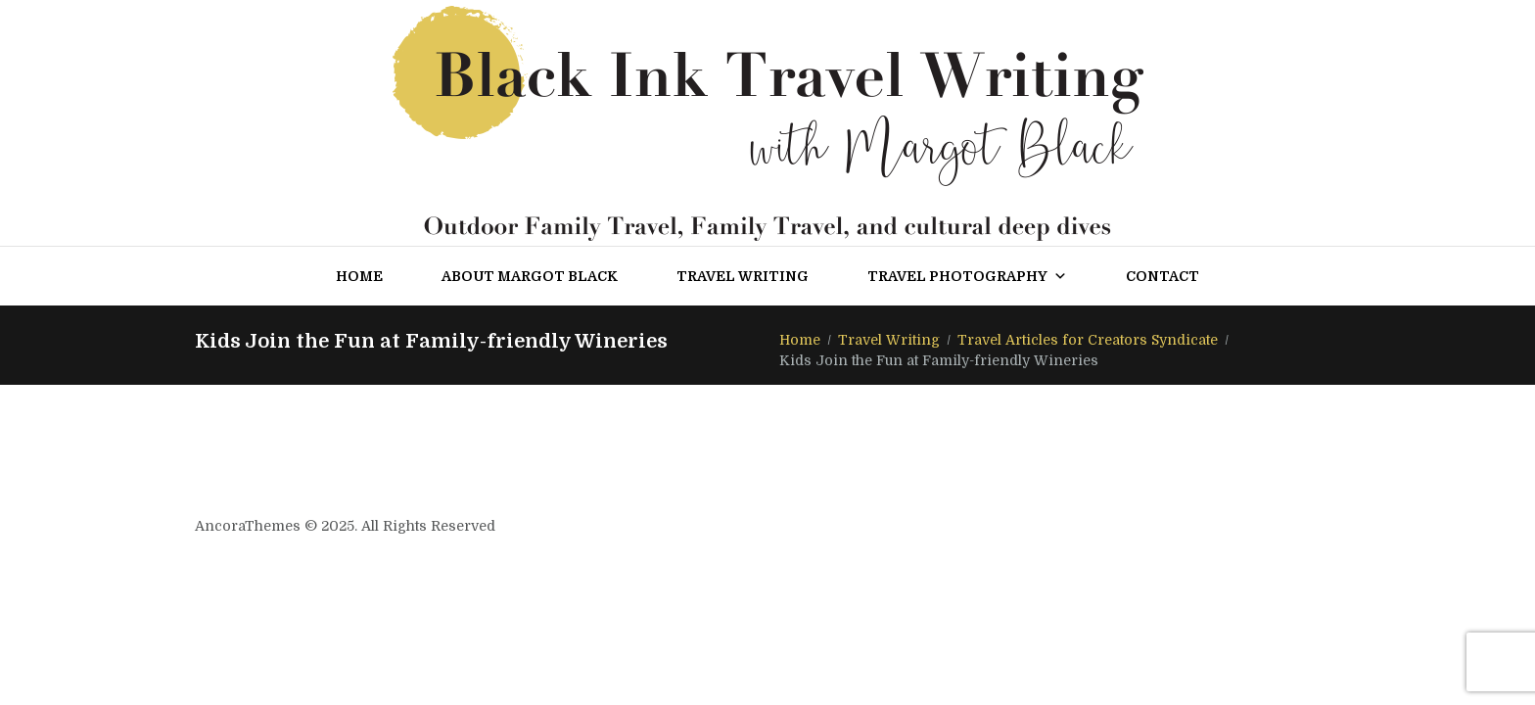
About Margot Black (530, 276)
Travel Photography (967, 276)
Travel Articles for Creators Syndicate (1087, 340)
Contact (1162, 276)
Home (359, 276)
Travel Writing (742, 276)
